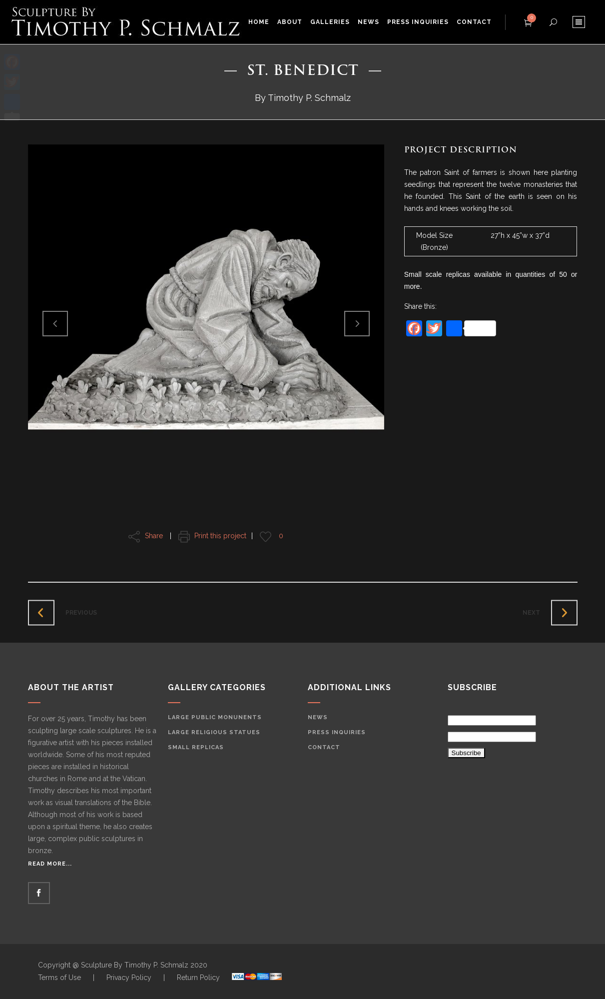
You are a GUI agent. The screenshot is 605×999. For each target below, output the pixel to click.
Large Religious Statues (214, 732)
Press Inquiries (337, 732)
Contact (324, 747)
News (318, 717)
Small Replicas (196, 747)
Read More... (50, 864)
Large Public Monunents (215, 717)
